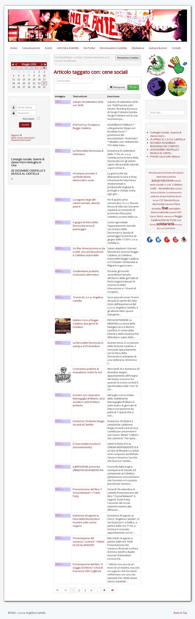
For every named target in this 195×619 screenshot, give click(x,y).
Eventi (48, 48)
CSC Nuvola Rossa (169, 200)
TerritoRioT (170, 228)
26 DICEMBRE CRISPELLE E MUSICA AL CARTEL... (164, 151)
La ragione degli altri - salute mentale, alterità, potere (86, 203)
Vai (133, 87)
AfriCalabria (177, 172)
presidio (173, 212)
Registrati (17, 135)
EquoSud (169, 204)
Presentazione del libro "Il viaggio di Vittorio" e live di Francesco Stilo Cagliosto (88, 567)
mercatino (174, 208)
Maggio (26, 64)
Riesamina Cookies (127, 57)
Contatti (176, 48)
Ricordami (28, 118)
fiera (177, 204)
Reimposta (117, 87)
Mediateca (138, 48)
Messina (154, 212)
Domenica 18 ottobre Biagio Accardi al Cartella (88, 422)
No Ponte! (89, 48)
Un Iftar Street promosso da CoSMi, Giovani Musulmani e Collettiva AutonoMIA (89, 252)
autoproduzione (162, 180)
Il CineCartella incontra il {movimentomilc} (86, 445)
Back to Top (180, 612)
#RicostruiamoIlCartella (160, 172)
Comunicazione (31, 48)
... (97, 590)
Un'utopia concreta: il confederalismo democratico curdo (85, 177)
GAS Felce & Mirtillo (68, 48)
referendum (169, 216)
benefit (177, 180)
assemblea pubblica (166, 176)
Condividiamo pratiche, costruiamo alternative (86, 272)
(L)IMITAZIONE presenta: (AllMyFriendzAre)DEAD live (88, 468)
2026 (33, 64)
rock (179, 220)
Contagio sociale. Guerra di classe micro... (165, 134)
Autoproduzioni (158, 48)
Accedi (25, 124)
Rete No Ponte (169, 219)
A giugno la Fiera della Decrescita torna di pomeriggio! (85, 226)
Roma (153, 224)
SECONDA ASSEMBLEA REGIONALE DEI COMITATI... (165, 144)
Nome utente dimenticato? (23, 137)
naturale (164, 212)
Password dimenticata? (21, 140)
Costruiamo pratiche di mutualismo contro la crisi (87, 370)
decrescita (158, 204)
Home (13, 48)
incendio (156, 208)
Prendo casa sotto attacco (165, 156)
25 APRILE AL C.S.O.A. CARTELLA (167, 139)
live (165, 208)
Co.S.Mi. (168, 184)
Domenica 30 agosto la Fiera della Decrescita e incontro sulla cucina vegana (86, 520)
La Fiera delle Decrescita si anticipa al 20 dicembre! (88, 344)
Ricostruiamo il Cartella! (113, 48)
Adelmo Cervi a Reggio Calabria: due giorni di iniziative (85, 323)
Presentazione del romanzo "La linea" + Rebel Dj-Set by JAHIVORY (88, 541)
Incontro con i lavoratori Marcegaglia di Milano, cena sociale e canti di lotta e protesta (89, 400)
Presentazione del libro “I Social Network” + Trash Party (87, 493)
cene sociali (156, 184)
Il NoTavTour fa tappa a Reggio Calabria (86, 126)
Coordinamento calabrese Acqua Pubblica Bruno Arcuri (166, 196)
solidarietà (165, 224)
